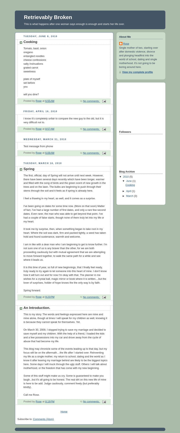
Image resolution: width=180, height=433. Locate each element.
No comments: (91, 101)
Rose (126, 43)
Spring (29, 169)
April (129, 191)
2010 (126, 176)
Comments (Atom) (43, 419)
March (130, 196)
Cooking (30, 42)
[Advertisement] (139, 106)
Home (64, 411)
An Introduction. (37, 308)
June (129, 181)
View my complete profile (137, 72)
